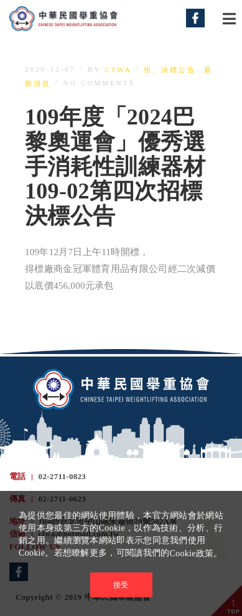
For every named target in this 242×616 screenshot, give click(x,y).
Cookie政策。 (195, 553)
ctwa (118, 69)
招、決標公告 (170, 69)
